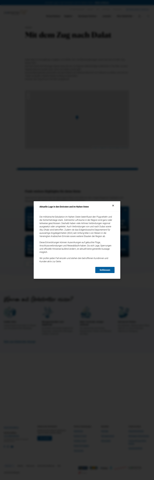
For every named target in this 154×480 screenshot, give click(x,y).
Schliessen (105, 270)
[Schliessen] (113, 205)
